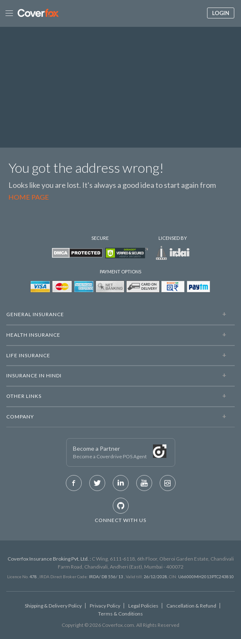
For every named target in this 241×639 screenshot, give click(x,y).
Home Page (28, 197)
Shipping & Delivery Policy (53, 605)
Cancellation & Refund (191, 605)
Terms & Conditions (120, 613)
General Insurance (35, 314)
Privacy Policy (105, 605)
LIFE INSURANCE (28, 355)
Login (220, 13)
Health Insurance (33, 335)
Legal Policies (143, 605)
